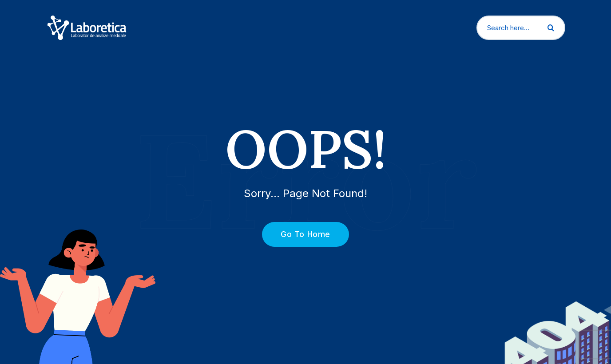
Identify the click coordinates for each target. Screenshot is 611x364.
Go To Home (300, 234)
